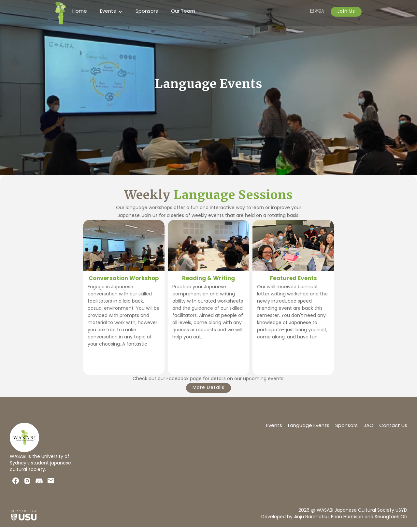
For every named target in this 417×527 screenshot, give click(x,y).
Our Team (183, 11)
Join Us (346, 11)
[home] (60, 13)
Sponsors (147, 11)
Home (79, 11)
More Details (208, 387)
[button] (111, 11)
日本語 (316, 11)
